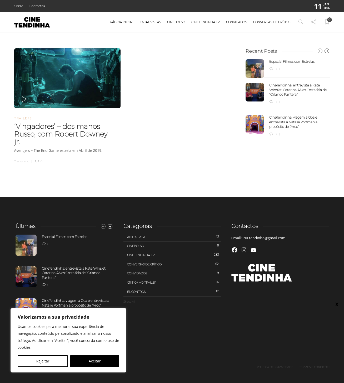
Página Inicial (121, 22)
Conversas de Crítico (271, 22)
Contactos (37, 6)
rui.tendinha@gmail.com (264, 237)
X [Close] (336, 304)
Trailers (23, 118)
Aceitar (95, 360)
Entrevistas (150, 22)
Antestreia (174, 237)
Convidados (236, 22)
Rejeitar (42, 360)
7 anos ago (21, 161)
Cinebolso (176, 22)
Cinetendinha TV (205, 22)
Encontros (174, 291)
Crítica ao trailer (174, 282)
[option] (288, 98)
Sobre (18, 6)
